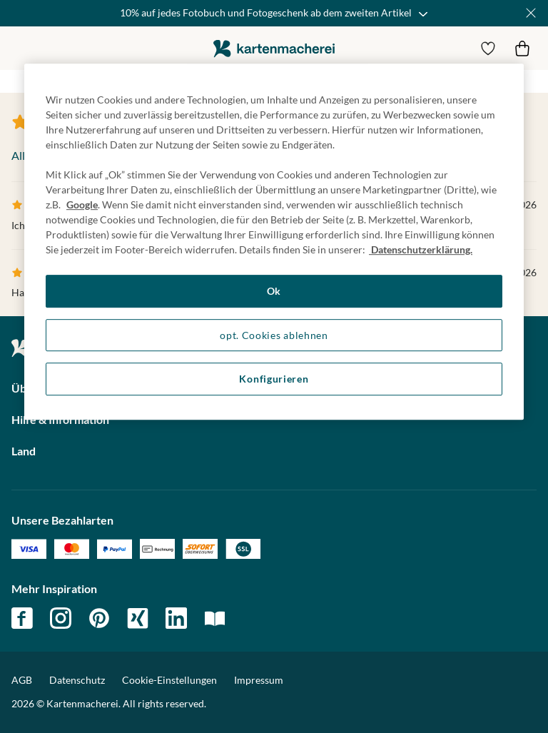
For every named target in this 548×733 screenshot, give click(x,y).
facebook (22, 618)
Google (82, 204)
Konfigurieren (273, 379)
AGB (21, 680)
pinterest (99, 618)
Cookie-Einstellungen (169, 680)
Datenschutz (77, 680)
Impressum (258, 680)
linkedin (176, 618)
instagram (60, 618)
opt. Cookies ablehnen (274, 335)
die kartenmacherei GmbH (274, 48)
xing (137, 618)
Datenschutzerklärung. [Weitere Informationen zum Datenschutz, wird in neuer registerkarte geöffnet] (420, 249)
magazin (214, 618)
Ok (274, 291)
